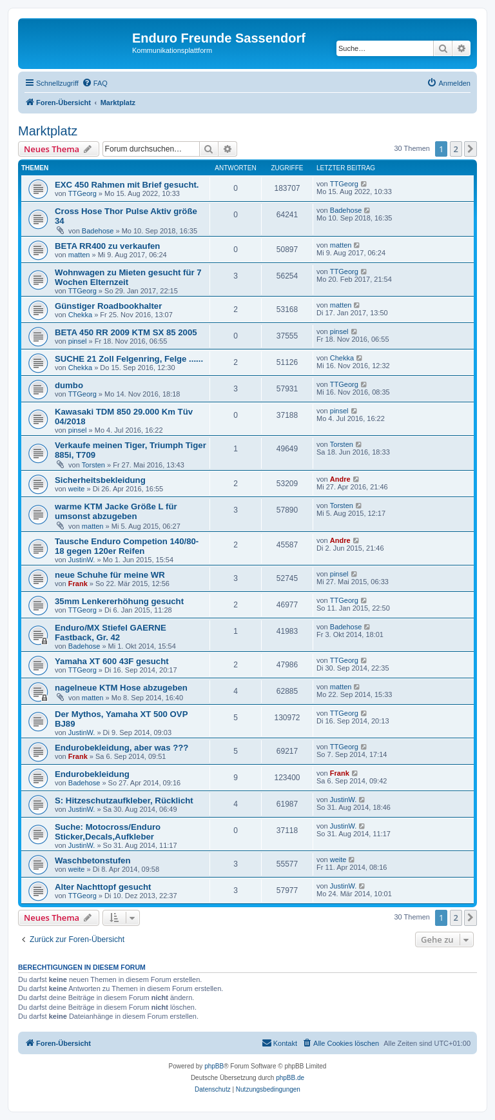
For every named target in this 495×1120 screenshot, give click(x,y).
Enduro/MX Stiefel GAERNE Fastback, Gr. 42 (110, 632)
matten (79, 255)
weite (76, 489)
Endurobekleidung (92, 774)
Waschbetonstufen (92, 860)
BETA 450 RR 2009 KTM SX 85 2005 (126, 332)
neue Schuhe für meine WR (110, 575)
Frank (78, 583)
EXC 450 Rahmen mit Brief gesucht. (127, 185)
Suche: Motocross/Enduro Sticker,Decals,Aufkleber (107, 831)
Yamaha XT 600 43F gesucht (112, 661)
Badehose (98, 231)
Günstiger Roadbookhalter (108, 306)
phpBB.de (290, 1077)
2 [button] (456, 149)
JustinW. (81, 560)
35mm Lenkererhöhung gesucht (119, 601)
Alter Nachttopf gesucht (103, 887)
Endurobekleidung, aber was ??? (121, 747)
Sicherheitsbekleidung (100, 480)
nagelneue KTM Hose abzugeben (121, 688)
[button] (470, 149)
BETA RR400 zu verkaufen (107, 246)
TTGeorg (82, 193)
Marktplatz (47, 131)
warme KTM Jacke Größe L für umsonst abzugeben (116, 511)
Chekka (80, 315)
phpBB (214, 1066)
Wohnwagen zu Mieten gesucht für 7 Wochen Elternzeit (128, 277)
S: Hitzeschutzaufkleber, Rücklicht (124, 800)
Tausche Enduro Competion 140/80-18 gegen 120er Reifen (127, 546)
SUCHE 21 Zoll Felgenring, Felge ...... (129, 359)
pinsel (77, 341)
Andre (340, 479)
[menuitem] (95, 83)
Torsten (93, 465)
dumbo (69, 385)
